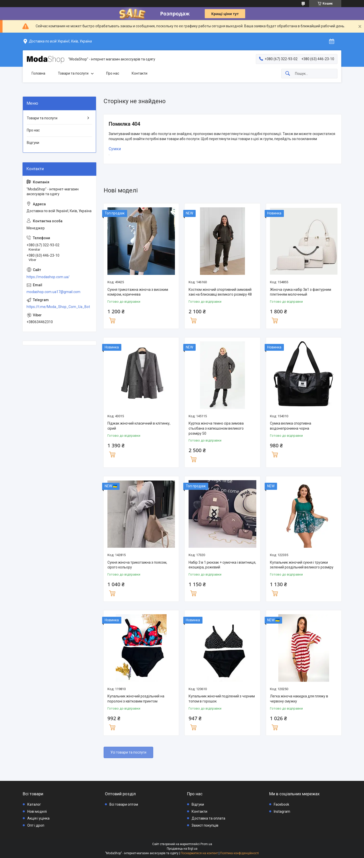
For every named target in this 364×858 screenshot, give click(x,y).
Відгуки (33, 143)
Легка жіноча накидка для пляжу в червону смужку (299, 698)
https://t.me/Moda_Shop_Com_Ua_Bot (58, 307)
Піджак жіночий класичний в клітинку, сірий (138, 425)
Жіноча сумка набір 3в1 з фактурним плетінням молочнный (300, 292)
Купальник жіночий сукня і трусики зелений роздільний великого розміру (301, 564)
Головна (38, 73)
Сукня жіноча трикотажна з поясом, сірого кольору (137, 564)
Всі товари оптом (123, 804)
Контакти (139, 73)
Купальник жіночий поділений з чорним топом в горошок (222, 698)
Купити (112, 320)
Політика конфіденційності (239, 853)
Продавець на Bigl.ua (182, 848)
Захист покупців (205, 825)
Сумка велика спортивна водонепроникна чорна (290, 425)
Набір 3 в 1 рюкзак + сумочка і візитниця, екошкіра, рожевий (222, 564)
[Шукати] (287, 74)
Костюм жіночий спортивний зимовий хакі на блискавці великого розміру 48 (220, 292)
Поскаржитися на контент (199, 853)
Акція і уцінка (38, 818)
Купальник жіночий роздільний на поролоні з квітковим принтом (135, 698)
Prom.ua (206, 844)
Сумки (115, 148)
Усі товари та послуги (128, 752)
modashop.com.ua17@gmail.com (53, 292)
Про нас (112, 73)
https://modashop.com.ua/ (48, 277)
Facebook (281, 804)
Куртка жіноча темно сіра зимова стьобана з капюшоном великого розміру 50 (216, 428)
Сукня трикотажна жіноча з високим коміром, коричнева (137, 292)
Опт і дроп (35, 825)
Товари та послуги (73, 73)
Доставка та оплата (208, 818)
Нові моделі (37, 811)
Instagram (282, 811)
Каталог (34, 804)
